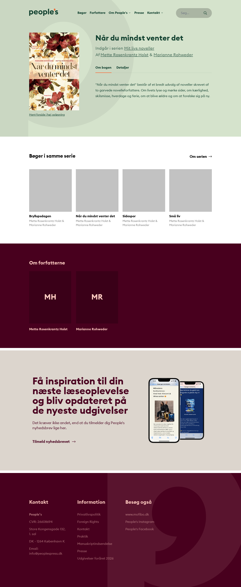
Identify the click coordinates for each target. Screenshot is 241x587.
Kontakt (83, 529)
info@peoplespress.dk (45, 553)
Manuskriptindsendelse (94, 543)
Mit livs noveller (139, 48)
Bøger (81, 12)
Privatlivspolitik (89, 514)
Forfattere (97, 12)
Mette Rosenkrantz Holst (124, 55)
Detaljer (122, 67)
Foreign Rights (88, 521)
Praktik (82, 536)
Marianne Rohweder (173, 55)
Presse (139, 12)
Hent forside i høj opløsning (47, 114)
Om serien (201, 156)
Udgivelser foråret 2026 (95, 558)
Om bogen (103, 67)
